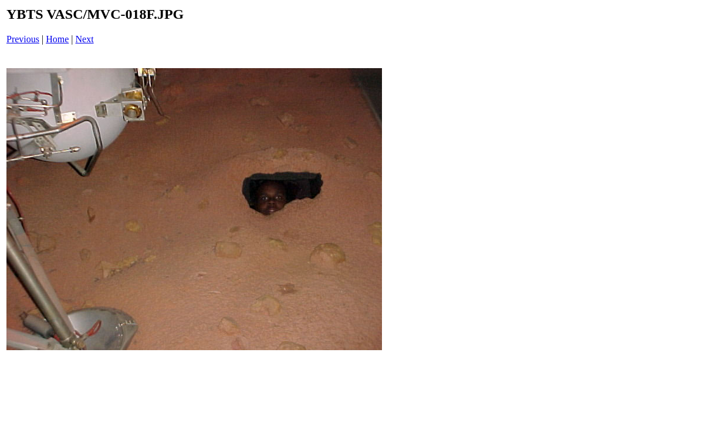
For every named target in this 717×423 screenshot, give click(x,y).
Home (57, 39)
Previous (22, 39)
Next (85, 39)
